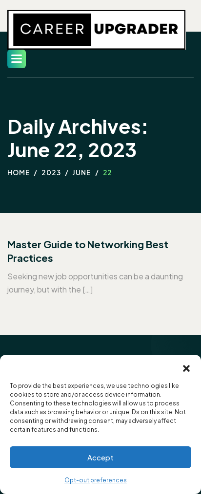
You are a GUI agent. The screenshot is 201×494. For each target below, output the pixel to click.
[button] (186, 367)
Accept (100, 457)
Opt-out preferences (95, 480)
